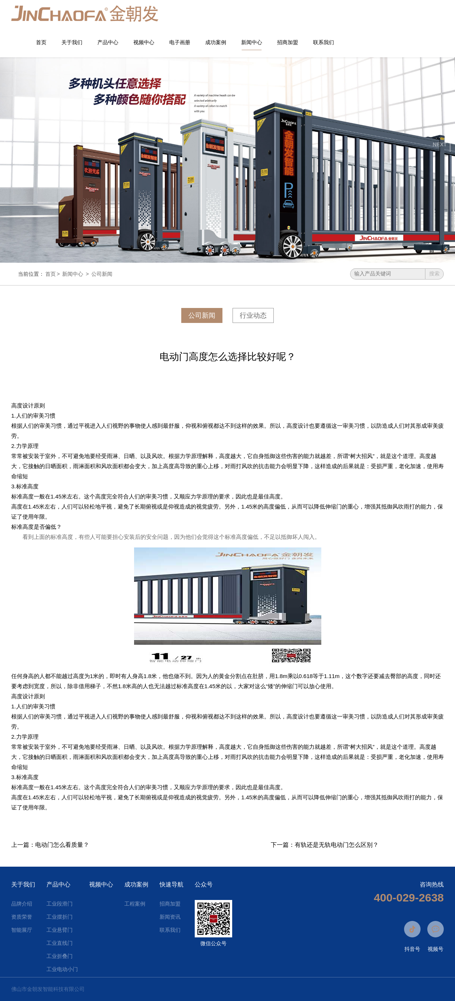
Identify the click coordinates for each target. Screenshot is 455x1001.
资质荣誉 (21, 917)
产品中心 (107, 45)
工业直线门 (59, 943)
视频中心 (143, 45)
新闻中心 (251, 45)
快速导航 (171, 884)
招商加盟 (287, 45)
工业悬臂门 (59, 930)
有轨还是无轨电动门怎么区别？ (337, 845)
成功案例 (215, 45)
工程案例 (134, 904)
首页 (41, 45)
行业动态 (253, 315)
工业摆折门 (59, 917)
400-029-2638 (409, 897)
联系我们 (323, 45)
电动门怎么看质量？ (62, 845)
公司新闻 (101, 274)
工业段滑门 (59, 904)
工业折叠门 (59, 956)
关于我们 (71, 45)
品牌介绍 (21, 904)
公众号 (204, 884)
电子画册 (179, 45)
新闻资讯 (170, 917)
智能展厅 (21, 930)
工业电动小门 (62, 969)
